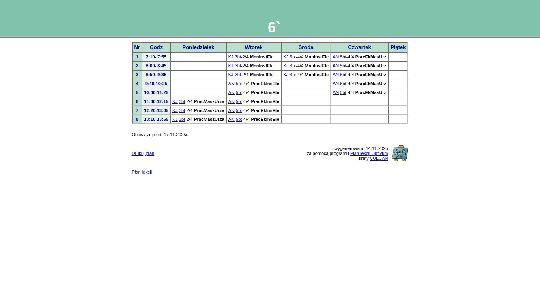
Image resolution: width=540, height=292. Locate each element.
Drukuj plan (143, 153)
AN (336, 56)
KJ (231, 56)
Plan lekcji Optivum (369, 153)
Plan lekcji (142, 172)
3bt (238, 56)
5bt (343, 56)
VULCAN (379, 158)
